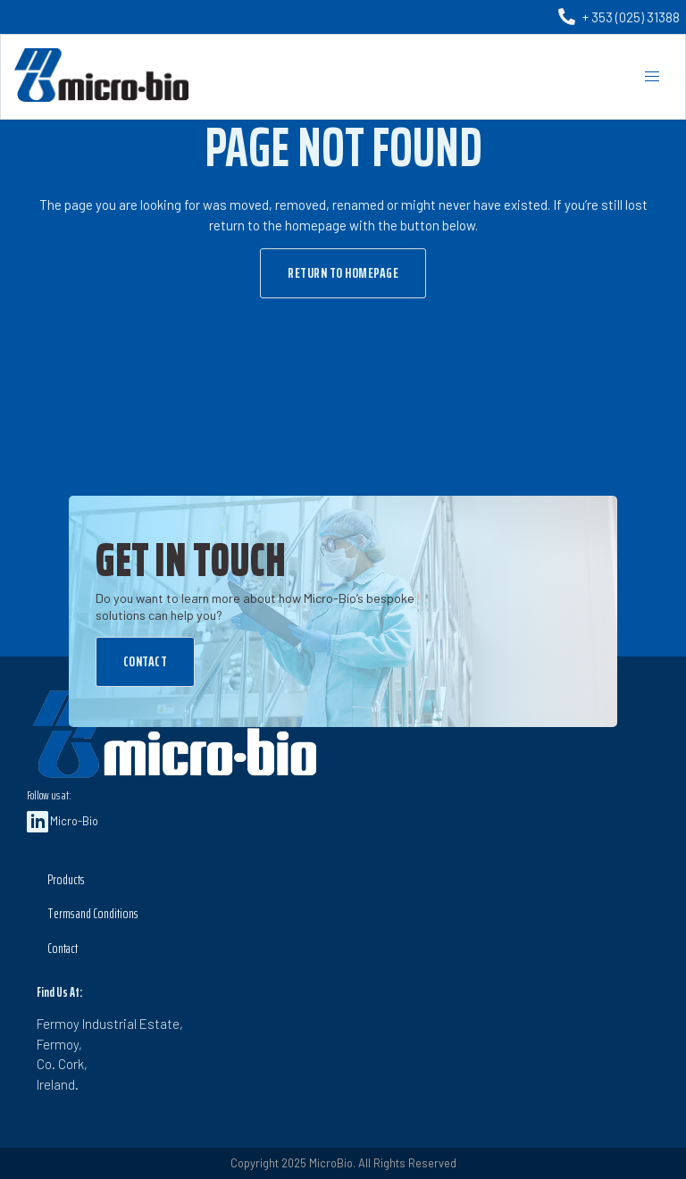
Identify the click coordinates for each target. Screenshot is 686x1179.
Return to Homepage (343, 273)
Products (65, 880)
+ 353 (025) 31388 (631, 17)
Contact (145, 661)
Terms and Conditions (92, 913)
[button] (651, 76)
